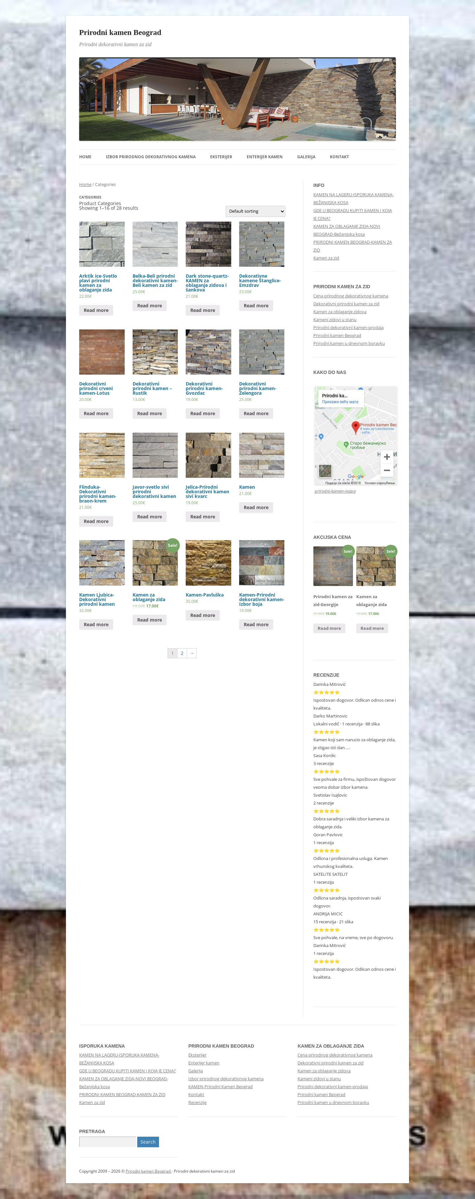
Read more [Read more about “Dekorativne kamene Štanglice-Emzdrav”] (256, 305)
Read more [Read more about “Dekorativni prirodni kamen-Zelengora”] (256, 413)
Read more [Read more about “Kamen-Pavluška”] (202, 615)
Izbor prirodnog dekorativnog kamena (151, 157)
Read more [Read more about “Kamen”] (256, 507)
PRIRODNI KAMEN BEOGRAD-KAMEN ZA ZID (122, 1094)
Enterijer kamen (265, 157)
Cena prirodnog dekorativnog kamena (350, 296)
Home (85, 157)
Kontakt (339, 157)
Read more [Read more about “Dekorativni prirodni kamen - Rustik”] (149, 413)
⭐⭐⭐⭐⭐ (326, 811)
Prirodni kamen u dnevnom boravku (349, 343)
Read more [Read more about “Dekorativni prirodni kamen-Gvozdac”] (202, 413)
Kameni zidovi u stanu (335, 320)
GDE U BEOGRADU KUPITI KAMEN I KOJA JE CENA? (127, 1071)
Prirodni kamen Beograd (120, 32)
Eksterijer (221, 157)
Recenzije (197, 1102)
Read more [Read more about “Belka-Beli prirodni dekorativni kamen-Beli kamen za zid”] (149, 305)
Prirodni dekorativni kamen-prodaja (348, 327)
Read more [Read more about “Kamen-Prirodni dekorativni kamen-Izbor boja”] (256, 624)
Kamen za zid (326, 258)
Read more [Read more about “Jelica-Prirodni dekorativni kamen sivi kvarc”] (202, 516)
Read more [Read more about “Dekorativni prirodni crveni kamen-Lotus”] (96, 413)
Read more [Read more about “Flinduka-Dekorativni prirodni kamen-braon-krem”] (96, 521)
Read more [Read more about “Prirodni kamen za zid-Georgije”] (329, 628)
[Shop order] (255, 211)
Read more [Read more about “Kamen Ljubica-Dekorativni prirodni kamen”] (96, 624)
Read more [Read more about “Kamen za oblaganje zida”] (149, 620)
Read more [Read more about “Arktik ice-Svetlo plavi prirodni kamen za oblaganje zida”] (96, 310)
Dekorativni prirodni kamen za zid (346, 304)
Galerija (306, 157)
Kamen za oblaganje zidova (339, 312)
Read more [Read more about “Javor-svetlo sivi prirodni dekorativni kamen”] (149, 516)
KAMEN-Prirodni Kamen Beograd (220, 1087)
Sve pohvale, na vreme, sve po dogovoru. (353, 937)
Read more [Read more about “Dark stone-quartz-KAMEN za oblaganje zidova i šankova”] (202, 310)
